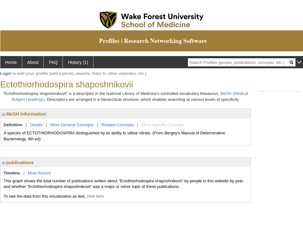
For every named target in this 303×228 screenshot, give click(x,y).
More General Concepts (71, 124)
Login (5, 73)
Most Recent (39, 173)
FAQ (53, 62)
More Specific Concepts (163, 124)
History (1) (78, 62)
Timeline (12, 173)
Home (11, 62)
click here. (96, 196)
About (33, 62)
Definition (13, 124)
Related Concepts (117, 124)
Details (36, 124)
